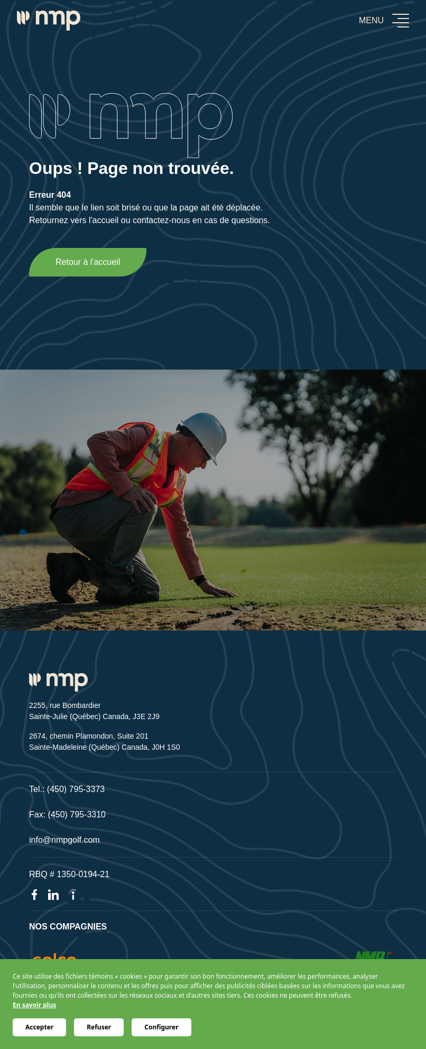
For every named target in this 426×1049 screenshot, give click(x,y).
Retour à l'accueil (87, 261)
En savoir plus (34, 1004)
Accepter (39, 1027)
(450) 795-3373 (76, 789)
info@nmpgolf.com (64, 839)
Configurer (161, 1027)
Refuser (99, 1027)
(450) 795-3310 (77, 814)
